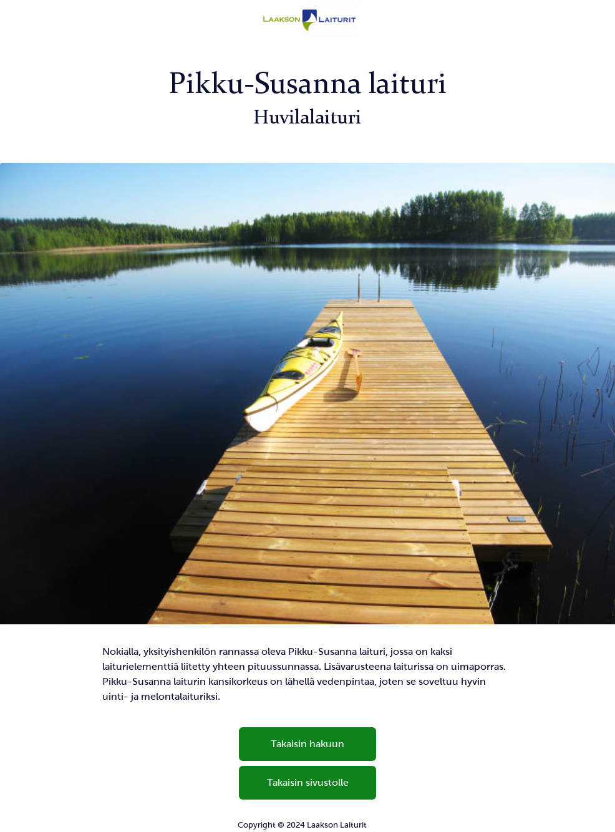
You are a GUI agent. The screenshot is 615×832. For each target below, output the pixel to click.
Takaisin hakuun (307, 743)
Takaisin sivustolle (308, 782)
